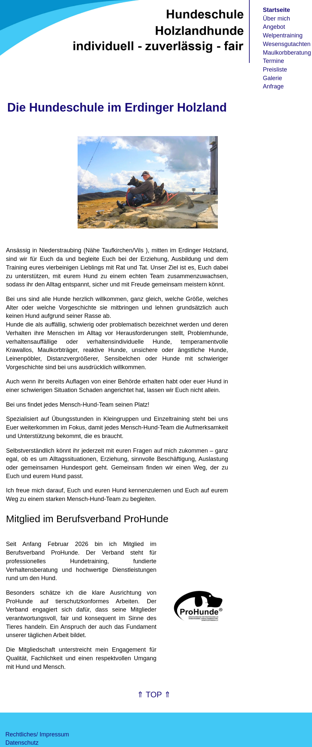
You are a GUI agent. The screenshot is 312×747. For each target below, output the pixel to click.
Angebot (274, 27)
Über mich (276, 18)
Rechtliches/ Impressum (37, 734)
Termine (273, 61)
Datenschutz (21, 742)
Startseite (276, 10)
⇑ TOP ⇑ (153, 694)
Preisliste (275, 69)
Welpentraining (283, 35)
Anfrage (273, 86)
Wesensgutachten (287, 44)
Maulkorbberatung (287, 52)
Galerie (272, 78)
